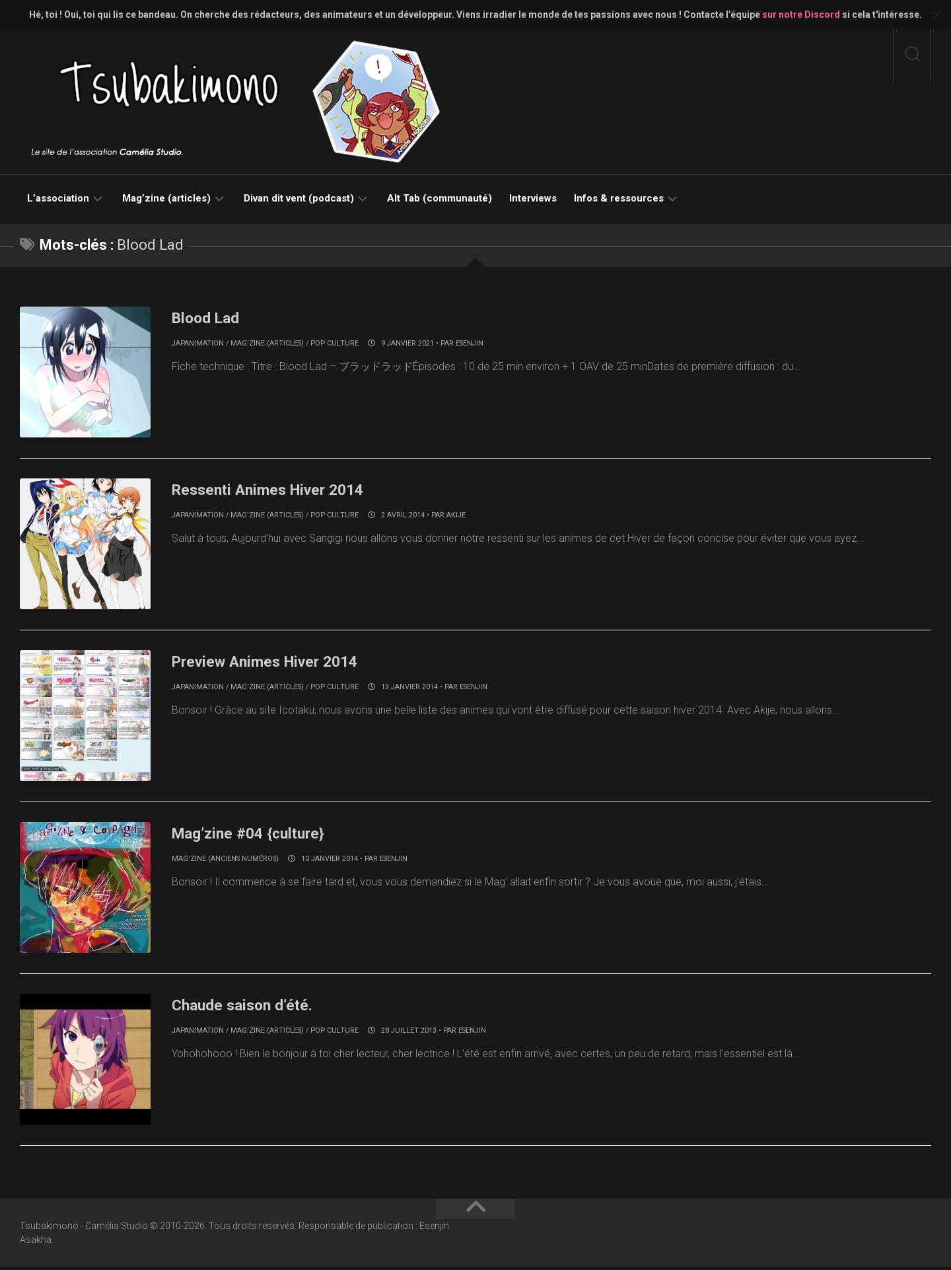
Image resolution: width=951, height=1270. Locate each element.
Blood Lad (211, 317)
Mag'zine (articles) (267, 343)
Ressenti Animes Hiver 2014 (282, 490)
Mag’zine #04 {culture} (259, 834)
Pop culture (334, 343)
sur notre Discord (801, 14)
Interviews (533, 198)
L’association (58, 198)
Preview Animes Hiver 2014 (278, 662)
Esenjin (469, 343)
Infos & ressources (619, 198)
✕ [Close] (937, 15)
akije (456, 515)
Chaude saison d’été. (252, 1007)
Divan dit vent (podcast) (299, 198)
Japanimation (198, 343)
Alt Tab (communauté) (439, 198)
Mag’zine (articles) (166, 198)
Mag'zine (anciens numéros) (225, 860)
